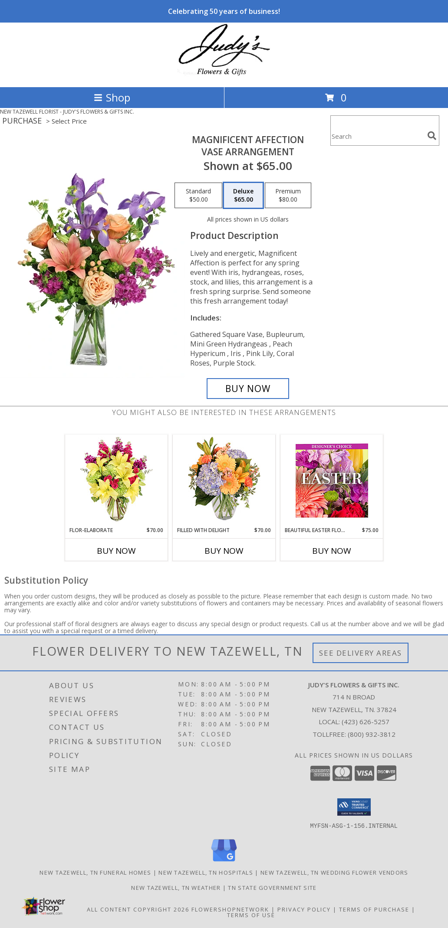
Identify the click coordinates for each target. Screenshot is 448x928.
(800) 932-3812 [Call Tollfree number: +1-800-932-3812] (371, 734)
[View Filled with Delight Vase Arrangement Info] (224, 481)
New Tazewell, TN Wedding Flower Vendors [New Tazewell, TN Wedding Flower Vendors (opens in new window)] (334, 872)
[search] (432, 136)
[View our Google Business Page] (224, 861)
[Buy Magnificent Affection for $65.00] (248, 388)
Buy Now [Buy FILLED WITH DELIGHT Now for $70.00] (224, 550)
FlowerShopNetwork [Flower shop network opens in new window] (230, 909)
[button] (354, 807)
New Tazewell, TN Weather (176, 887)
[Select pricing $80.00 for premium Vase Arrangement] (288, 195)
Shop (112, 97)
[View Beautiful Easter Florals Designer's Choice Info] (332, 481)
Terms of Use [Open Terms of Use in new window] (251, 914)
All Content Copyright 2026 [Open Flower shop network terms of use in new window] (138, 909)
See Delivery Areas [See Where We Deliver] (360, 653)
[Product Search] (377, 136)
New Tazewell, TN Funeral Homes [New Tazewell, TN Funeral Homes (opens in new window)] (95, 872)
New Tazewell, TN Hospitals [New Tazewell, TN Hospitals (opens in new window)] (205, 872)
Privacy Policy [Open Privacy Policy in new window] (304, 909)
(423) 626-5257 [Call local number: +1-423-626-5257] (365, 721)
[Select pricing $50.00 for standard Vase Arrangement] (198, 195)
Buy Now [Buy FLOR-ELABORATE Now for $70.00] (116, 550)
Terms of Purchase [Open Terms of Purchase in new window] (374, 909)
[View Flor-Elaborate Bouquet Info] (116, 481)
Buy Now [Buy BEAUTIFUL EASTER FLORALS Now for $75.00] (331, 550)
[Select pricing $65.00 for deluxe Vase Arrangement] (243, 195)
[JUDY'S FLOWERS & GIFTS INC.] (224, 74)
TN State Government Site (272, 887)
